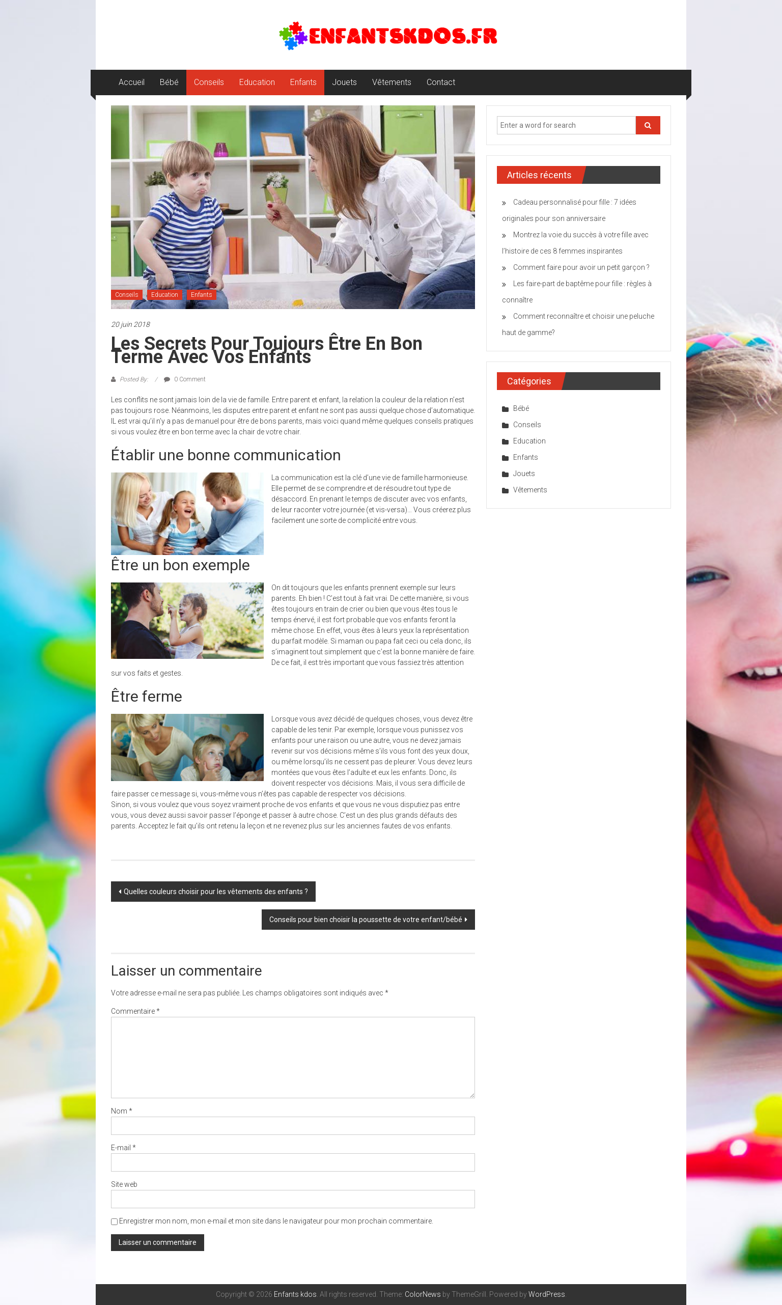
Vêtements (391, 82)
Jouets (344, 82)
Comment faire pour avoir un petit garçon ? (581, 267)
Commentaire (135, 1011)
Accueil (132, 82)
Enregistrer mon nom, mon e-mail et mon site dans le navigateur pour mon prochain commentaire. (276, 1221)
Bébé (169, 82)
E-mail (123, 1148)
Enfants (303, 82)
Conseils (209, 82)
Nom (121, 1111)
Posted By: (134, 379)
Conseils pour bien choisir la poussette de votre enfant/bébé (365, 919)
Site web (124, 1184)
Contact (441, 82)
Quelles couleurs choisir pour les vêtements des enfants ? (216, 891)
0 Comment (185, 379)
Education (257, 82)
